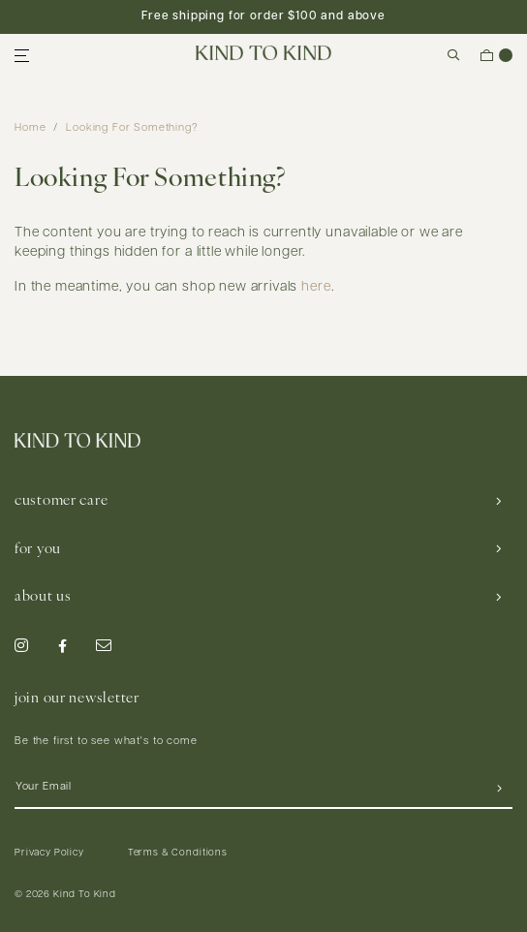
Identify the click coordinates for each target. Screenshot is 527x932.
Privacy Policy (49, 853)
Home (30, 128)
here (315, 287)
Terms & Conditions (178, 853)
